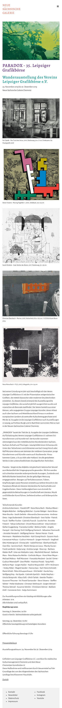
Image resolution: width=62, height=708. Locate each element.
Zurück (5, 679)
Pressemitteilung (9, 643)
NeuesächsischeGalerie (11, 9)
